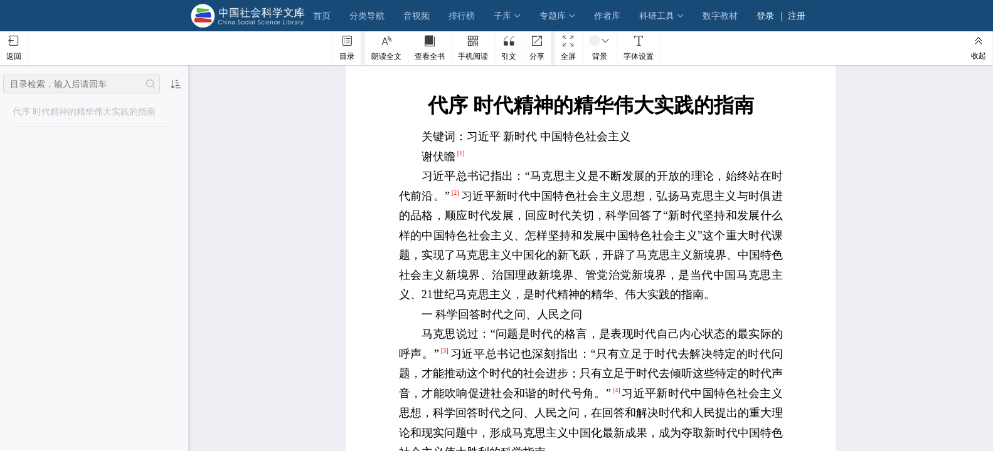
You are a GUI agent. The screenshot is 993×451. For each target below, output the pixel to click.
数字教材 (720, 16)
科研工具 (656, 16)
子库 (502, 16)
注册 (796, 16)
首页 (322, 16)
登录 (765, 16)
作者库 (607, 16)
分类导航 (367, 16)
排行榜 (462, 16)
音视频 (416, 16)
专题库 (552, 16)
